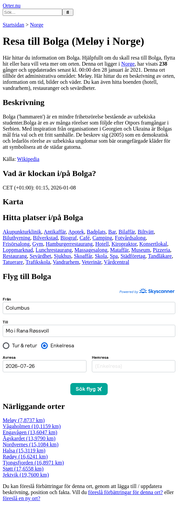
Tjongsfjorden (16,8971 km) (33, 462)
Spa (114, 256)
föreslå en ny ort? (21, 498)
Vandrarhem (66, 262)
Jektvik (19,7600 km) (26, 475)
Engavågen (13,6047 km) (30, 432)
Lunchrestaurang (54, 250)
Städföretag (132, 256)
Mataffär (119, 250)
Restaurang (15, 256)
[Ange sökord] (32, 12)
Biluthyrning (16, 238)
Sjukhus (62, 256)
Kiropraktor (124, 244)
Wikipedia (28, 159)
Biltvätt (146, 232)
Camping (102, 238)
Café (84, 238)
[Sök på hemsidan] (67, 12)
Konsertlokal (153, 244)
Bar (112, 232)
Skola (101, 256)
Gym (37, 244)
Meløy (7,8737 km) (24, 420)
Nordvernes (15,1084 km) (31, 444)
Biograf (69, 238)
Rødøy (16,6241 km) (25, 456)
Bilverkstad (45, 238)
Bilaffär (126, 232)
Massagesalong (90, 250)
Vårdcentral (116, 262)
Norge (36, 25)
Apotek (76, 232)
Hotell (102, 244)
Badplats (96, 232)
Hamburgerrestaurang (69, 244)
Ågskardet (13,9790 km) (29, 438)
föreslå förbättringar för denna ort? (125, 492)
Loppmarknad (18, 250)
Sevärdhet (40, 256)
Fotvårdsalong (130, 238)
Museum (140, 250)
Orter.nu (12, 5)
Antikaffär (55, 232)
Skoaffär (83, 256)
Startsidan (13, 25)
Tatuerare (13, 262)
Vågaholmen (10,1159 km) (32, 426)
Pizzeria (161, 250)
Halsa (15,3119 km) (24, 450)
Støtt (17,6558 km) (23, 469)
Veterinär (91, 262)
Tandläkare (160, 256)
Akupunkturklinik (22, 232)
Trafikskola (38, 262)
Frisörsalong (16, 244)
